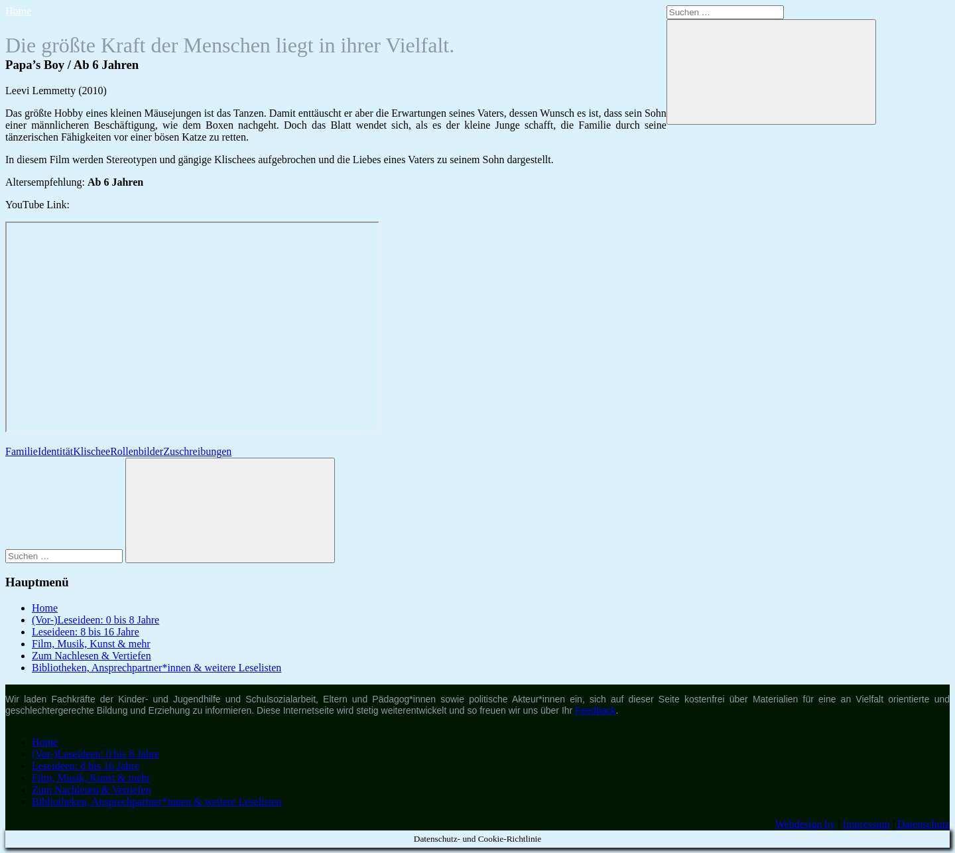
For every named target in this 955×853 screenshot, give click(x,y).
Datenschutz (923, 824)
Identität (55, 451)
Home (18, 11)
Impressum (866, 824)
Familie (21, 451)
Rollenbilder (136, 451)
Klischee (91, 451)
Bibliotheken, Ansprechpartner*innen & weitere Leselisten (156, 667)
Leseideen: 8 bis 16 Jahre (85, 631)
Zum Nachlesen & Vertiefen (91, 655)
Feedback (595, 710)
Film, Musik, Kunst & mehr (91, 643)
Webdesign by (805, 824)
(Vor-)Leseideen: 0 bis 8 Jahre (95, 619)
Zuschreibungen (197, 451)
